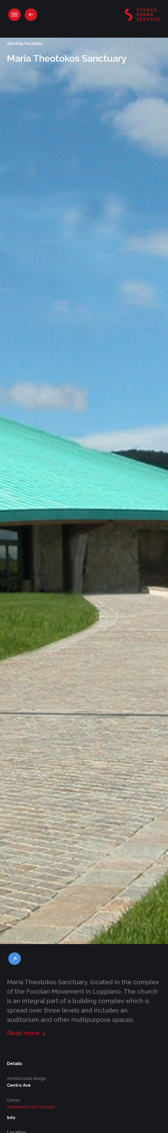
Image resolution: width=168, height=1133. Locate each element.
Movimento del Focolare (31, 1107)
